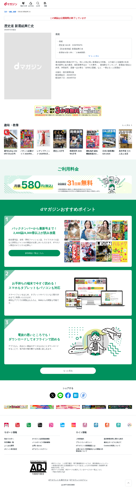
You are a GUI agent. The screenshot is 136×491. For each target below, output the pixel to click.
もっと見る (126, 125)
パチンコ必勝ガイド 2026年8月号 (27, 152)
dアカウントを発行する (58, 480)
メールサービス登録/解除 (41, 442)
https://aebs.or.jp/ (59, 472)
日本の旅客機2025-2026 (108, 152)
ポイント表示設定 (10, 449)
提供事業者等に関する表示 (113, 439)
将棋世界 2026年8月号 (76, 152)
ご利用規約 (80, 439)
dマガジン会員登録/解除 (41, 439)
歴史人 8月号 (58, 151)
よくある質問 (9, 446)
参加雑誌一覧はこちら (34, 253)
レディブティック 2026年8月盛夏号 (43, 152)
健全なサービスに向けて (112, 442)
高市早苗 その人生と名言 (125, 152)
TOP (5, 11)
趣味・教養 (12, 11)
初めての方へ (9, 439)
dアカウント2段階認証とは (85, 446)
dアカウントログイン (39, 449)
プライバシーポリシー (84, 442)
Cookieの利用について (112, 446)
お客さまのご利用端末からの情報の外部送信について (89, 450)
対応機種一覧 (9, 442)
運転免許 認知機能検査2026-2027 (92, 152)
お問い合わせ (37, 446)
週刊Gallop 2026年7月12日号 (10, 152)
